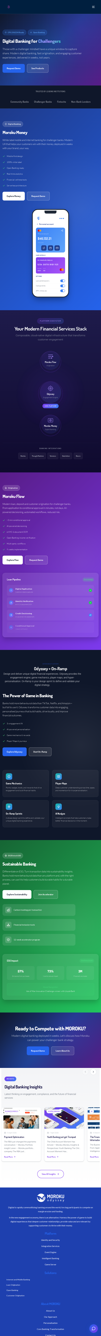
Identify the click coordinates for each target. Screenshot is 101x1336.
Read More (10, 1157)
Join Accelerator (45, 894)
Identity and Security (50, 1240)
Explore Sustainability (17, 894)
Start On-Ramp (40, 751)
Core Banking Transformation (50, 1329)
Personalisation (50, 1323)
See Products (37, 68)
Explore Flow (13, 560)
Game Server (50, 1264)
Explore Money (14, 196)
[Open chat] (93, 1328)
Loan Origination (13, 1285)
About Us (50, 1310)
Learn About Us (63, 1050)
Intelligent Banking (50, 1258)
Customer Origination (15, 1295)
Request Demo (14, 68)
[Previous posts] (85, 1072)
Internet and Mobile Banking (18, 1279)
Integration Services (50, 1246)
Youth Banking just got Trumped (61, 1136)
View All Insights (50, 1174)
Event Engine (50, 1252)
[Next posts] (93, 1072)
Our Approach (50, 1317)
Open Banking (12, 1290)
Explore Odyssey (14, 751)
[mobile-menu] (93, 7)
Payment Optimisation (14, 1136)
